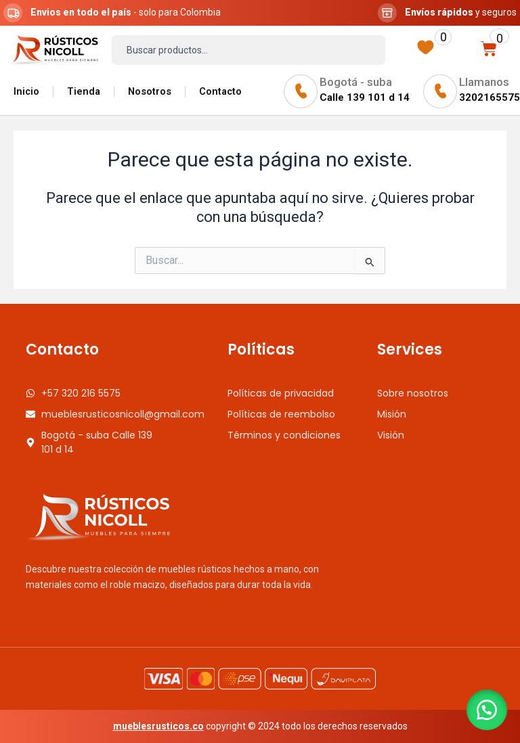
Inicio (26, 91)
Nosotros (149, 91)
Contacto (220, 91)
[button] (486, 709)
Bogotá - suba (356, 82)
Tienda (83, 91)
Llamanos (484, 82)
